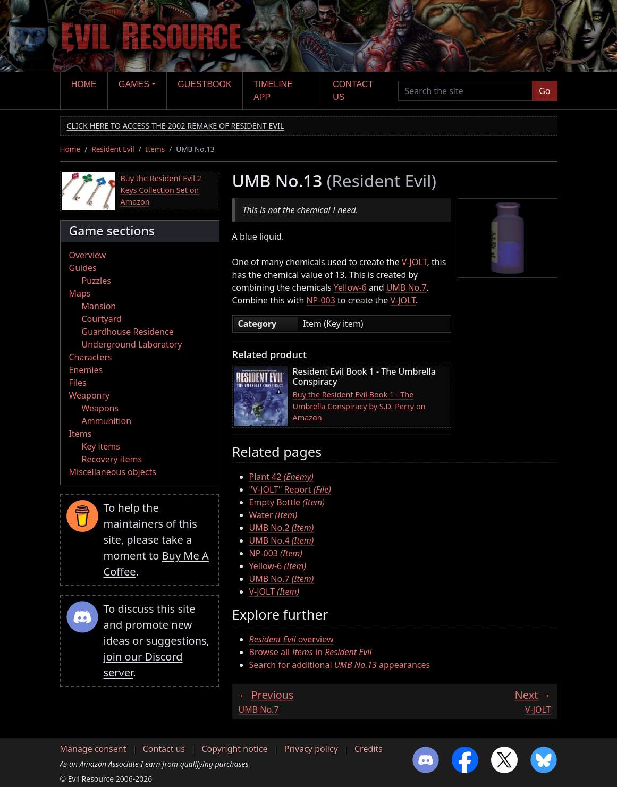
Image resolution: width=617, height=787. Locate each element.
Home (84, 84)
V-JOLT (414, 262)
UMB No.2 (281, 528)
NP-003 (320, 300)
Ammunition (107, 421)
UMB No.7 (406, 287)
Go (544, 91)
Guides (83, 268)
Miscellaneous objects (112, 472)
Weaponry (89, 395)
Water (273, 515)
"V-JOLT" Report (290, 489)
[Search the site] (465, 91)
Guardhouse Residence (128, 331)
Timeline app (273, 90)
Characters (90, 357)
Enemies (86, 370)
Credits (368, 749)
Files (78, 382)
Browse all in (310, 652)
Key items (101, 446)
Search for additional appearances (339, 665)
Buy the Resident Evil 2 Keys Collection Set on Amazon (161, 189)
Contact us (353, 90)
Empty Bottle (287, 502)
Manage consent (93, 749)
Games (134, 84)
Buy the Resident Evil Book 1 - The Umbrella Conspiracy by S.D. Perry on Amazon (359, 406)
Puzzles (96, 280)
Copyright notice (234, 749)
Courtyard (102, 319)
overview (291, 639)
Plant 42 (281, 477)
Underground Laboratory (132, 344)
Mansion (99, 306)
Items (155, 149)
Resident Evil (112, 149)
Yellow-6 (350, 287)
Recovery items (112, 459)
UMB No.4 (281, 540)
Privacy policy (311, 749)
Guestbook (204, 84)
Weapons (100, 408)
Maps (80, 293)
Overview (87, 255)
